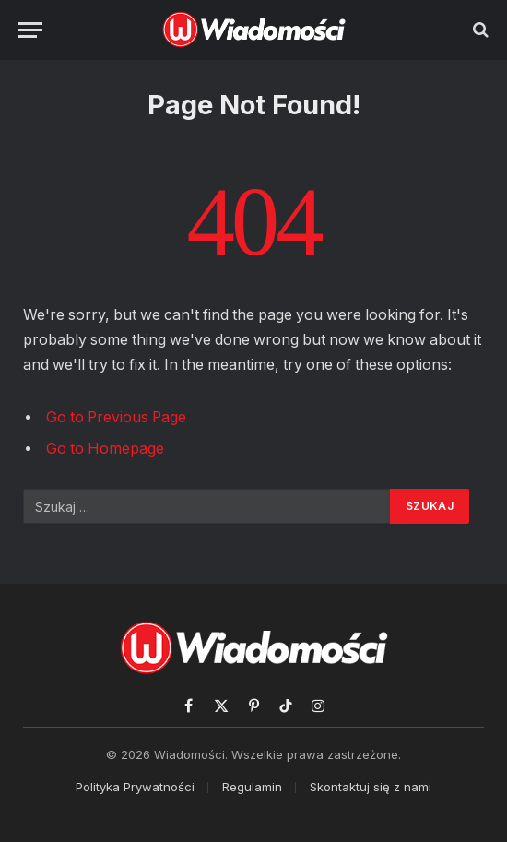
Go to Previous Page (116, 417)
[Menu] (30, 30)
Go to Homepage (105, 448)
